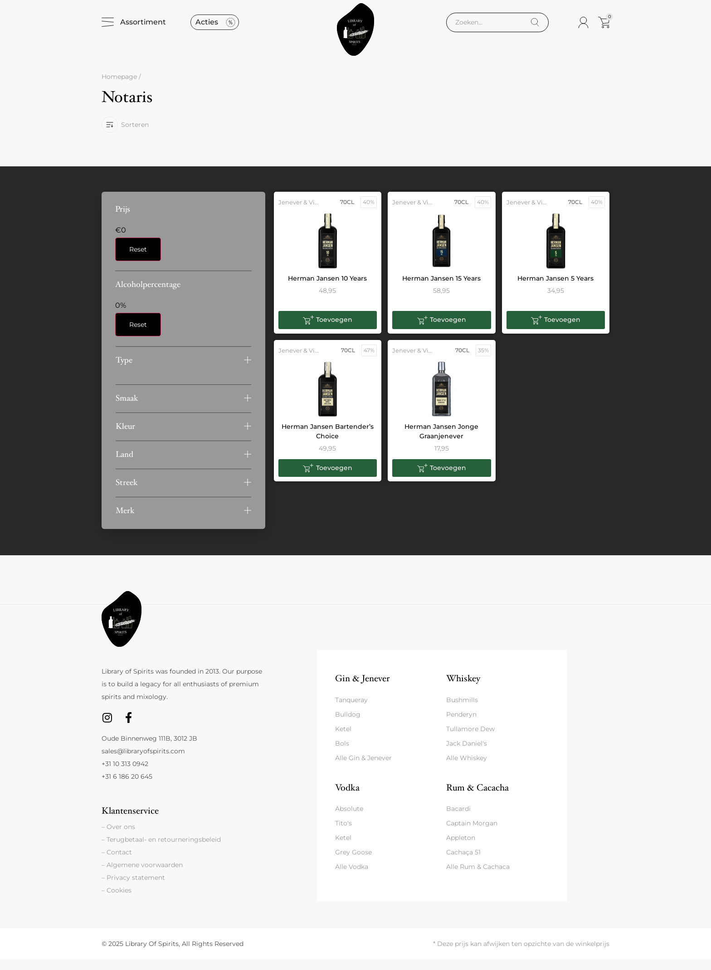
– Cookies (116, 901)
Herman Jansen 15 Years (441, 289)
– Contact (117, 863)
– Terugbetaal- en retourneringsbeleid (161, 850)
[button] (183, 371)
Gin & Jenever (362, 689)
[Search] (534, 28)
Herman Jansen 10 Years (327, 289)
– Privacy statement (133, 888)
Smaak (127, 409)
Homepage (119, 88)
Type (124, 371)
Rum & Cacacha (477, 798)
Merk (125, 521)
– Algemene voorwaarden (142, 876)
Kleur (125, 437)
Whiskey (463, 689)
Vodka (347, 798)
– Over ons (118, 838)
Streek (127, 493)
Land (124, 465)
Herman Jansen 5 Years (555, 289)
